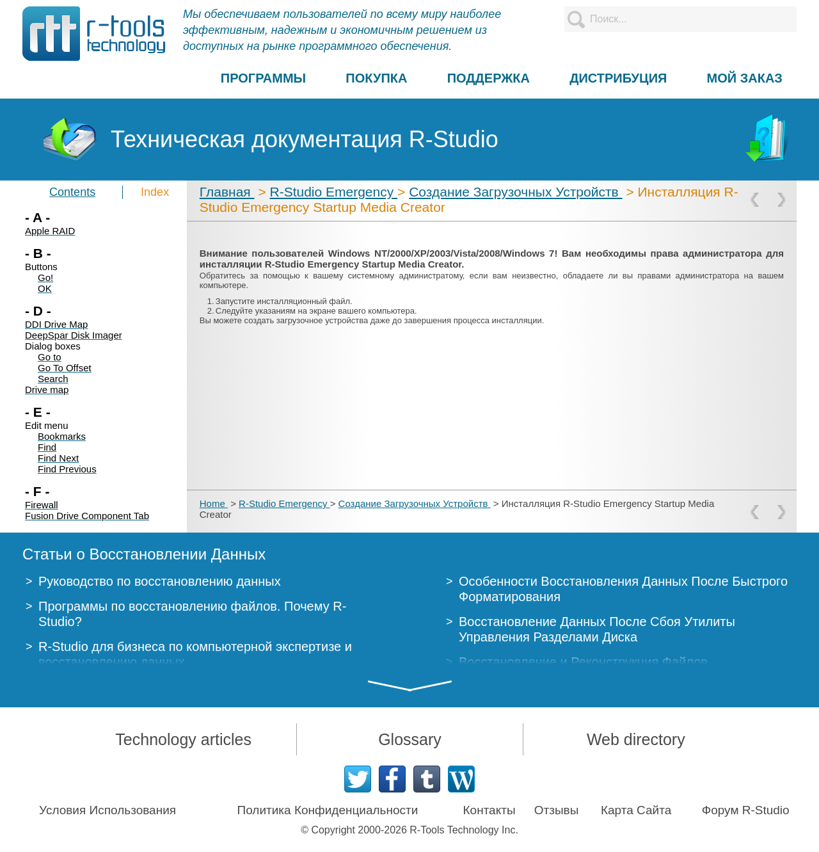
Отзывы (556, 810)
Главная (227, 191)
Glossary (409, 739)
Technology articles (183, 739)
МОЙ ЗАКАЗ (745, 78)
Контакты (489, 810)
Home (214, 503)
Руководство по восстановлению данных (159, 581)
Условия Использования (107, 810)
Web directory (636, 739)
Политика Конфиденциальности (327, 810)
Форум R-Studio (746, 810)
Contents (72, 192)
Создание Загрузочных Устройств (515, 191)
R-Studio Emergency (333, 191)
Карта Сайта (636, 810)
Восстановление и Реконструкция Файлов (583, 662)
